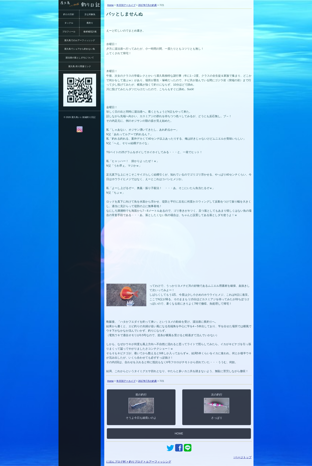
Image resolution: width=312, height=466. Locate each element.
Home (110, 5)
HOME (179, 433)
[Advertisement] (179, 253)
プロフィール (68, 31)
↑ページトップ (242, 457)
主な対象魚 (89, 14)
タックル (68, 23)
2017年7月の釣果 (147, 5)
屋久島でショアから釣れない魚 (79, 49)
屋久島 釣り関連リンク (79, 66)
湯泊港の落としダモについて (79, 57)
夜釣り (90, 23)
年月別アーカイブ (126, 5)
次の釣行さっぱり (216, 406)
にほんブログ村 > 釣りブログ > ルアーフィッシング (138, 461)
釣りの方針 (68, 14)
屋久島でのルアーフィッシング (79, 40)
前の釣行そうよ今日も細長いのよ (141, 406)
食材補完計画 (90, 31)
